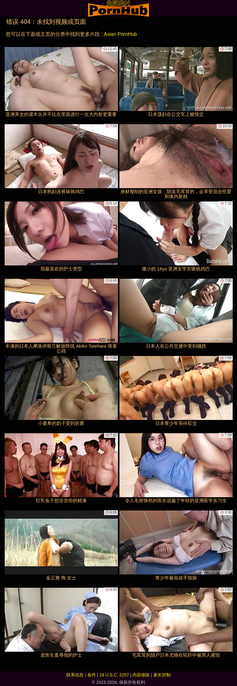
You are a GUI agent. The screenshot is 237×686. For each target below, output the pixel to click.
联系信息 (75, 674)
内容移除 (141, 674)
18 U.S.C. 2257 (114, 674)
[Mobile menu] (5, 8)
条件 (91, 674)
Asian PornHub (120, 34)
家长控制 (162, 674)
